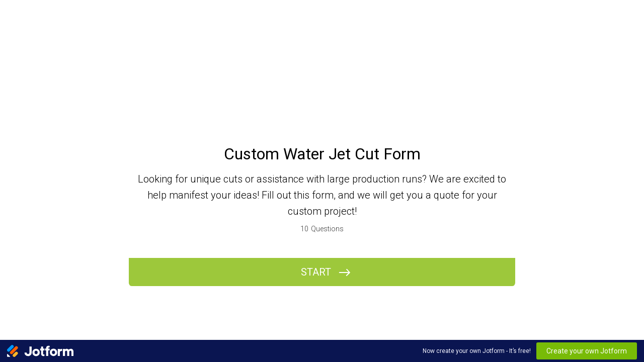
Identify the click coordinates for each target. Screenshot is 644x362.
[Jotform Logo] (40, 351)
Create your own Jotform (586, 351)
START (316, 272)
